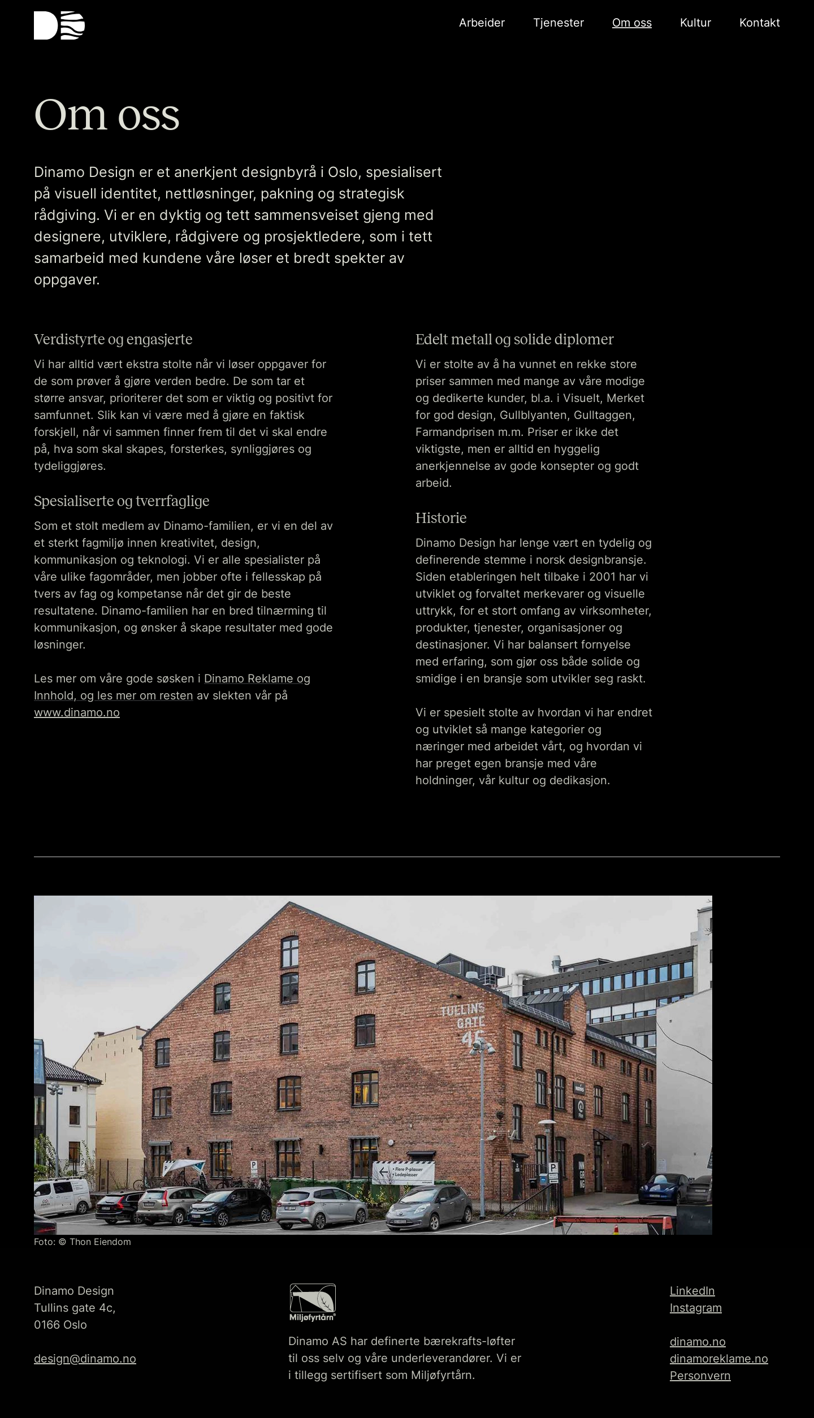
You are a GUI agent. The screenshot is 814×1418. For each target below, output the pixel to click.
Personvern (700, 1375)
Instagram (696, 1308)
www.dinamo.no (77, 712)
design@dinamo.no (85, 1358)
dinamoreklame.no (719, 1358)
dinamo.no (698, 1341)
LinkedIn (692, 1291)
